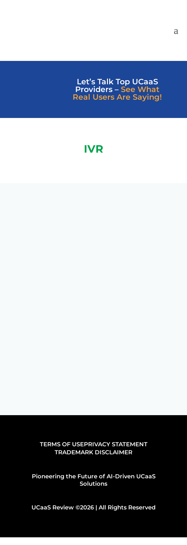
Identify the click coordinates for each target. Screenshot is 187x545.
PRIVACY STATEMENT (115, 444)
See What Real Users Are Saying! (117, 93)
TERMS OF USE (62, 444)
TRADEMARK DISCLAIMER (93, 452)
